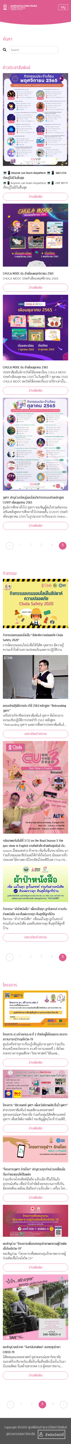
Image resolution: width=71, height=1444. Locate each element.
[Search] (33, 49)
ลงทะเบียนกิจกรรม (35, 734)
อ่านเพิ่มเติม (35, 196)
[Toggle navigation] (63, 7)
